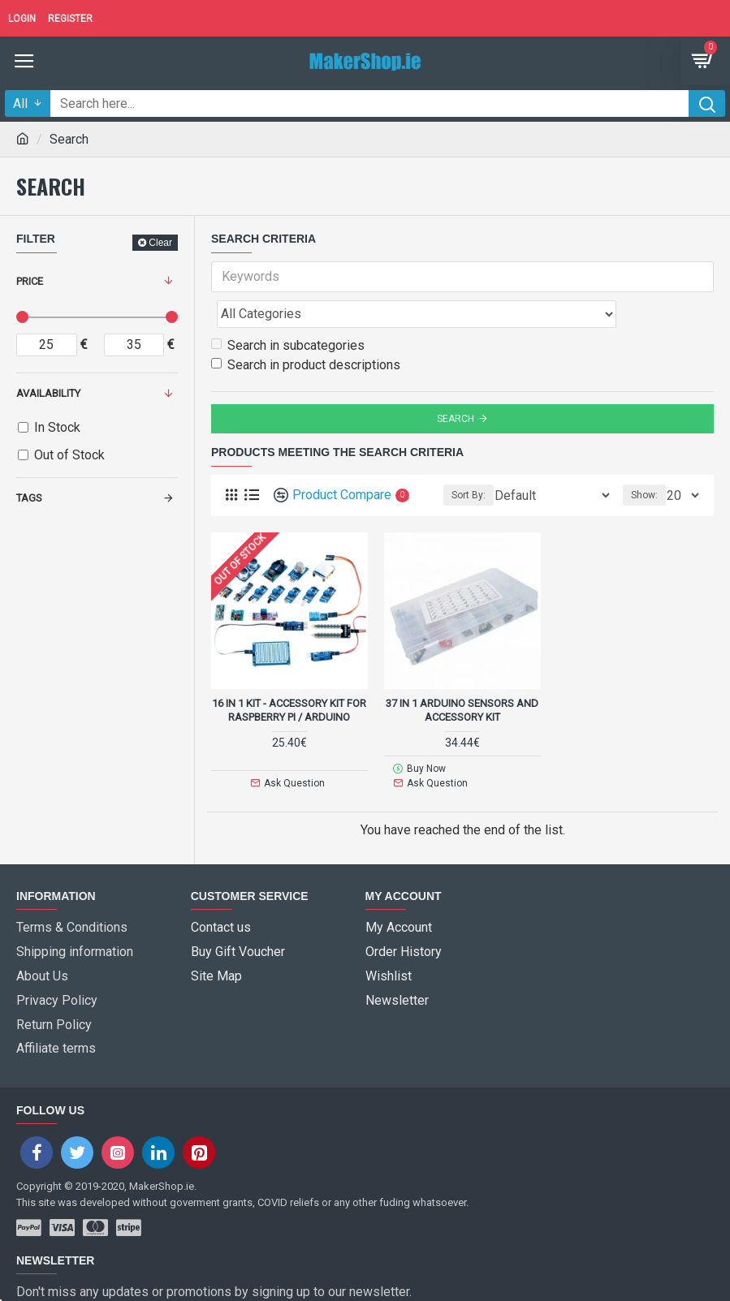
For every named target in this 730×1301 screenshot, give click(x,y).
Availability (48, 393)
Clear (160, 242)
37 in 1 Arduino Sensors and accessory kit (462, 674)
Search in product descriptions (305, 329)
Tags (29, 498)
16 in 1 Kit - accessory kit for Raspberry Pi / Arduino (289, 674)
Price (29, 281)
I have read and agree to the (147, 1275)
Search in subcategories (288, 309)
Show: (644, 459)
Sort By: (468, 459)
